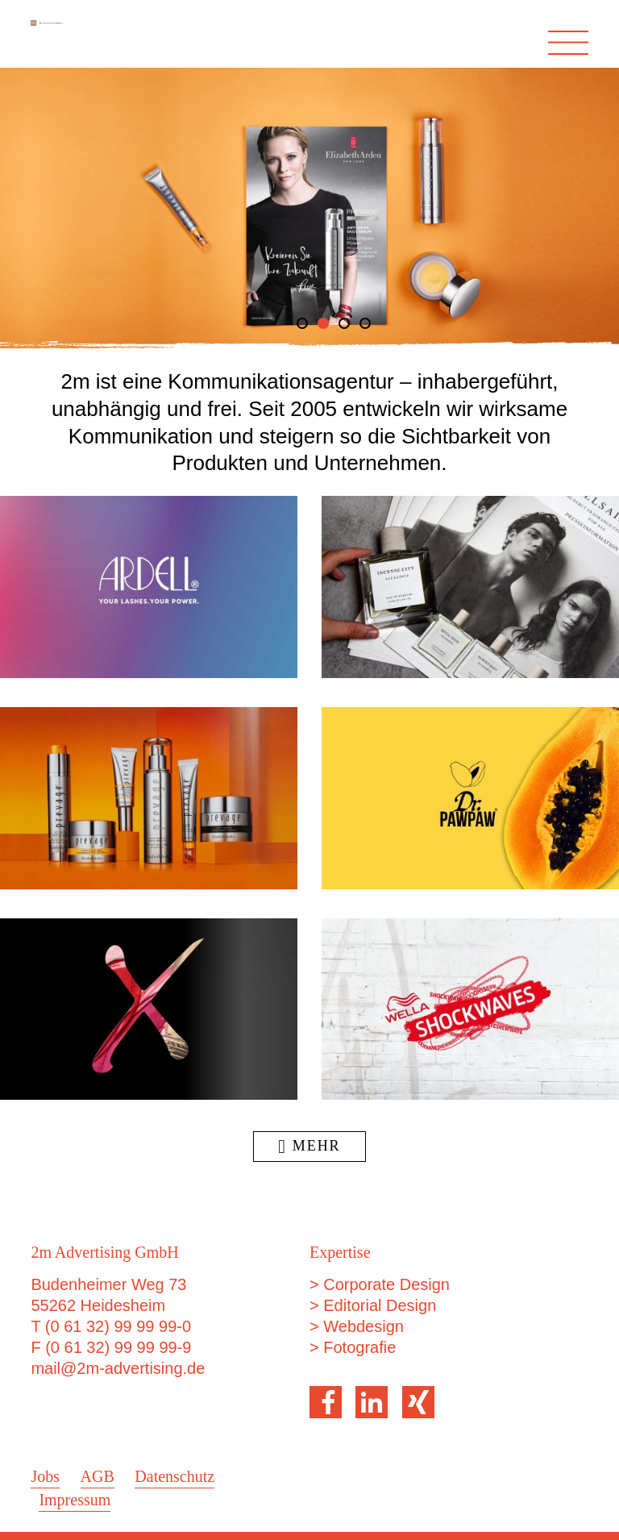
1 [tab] (302, 323)
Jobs (45, 1476)
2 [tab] (323, 323)
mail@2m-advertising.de (118, 1368)
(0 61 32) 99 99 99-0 (118, 1326)
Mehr (309, 1146)
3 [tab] (344, 323)
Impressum (74, 1500)
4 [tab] (365, 323)
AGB (97, 1476)
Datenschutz (174, 1476)
